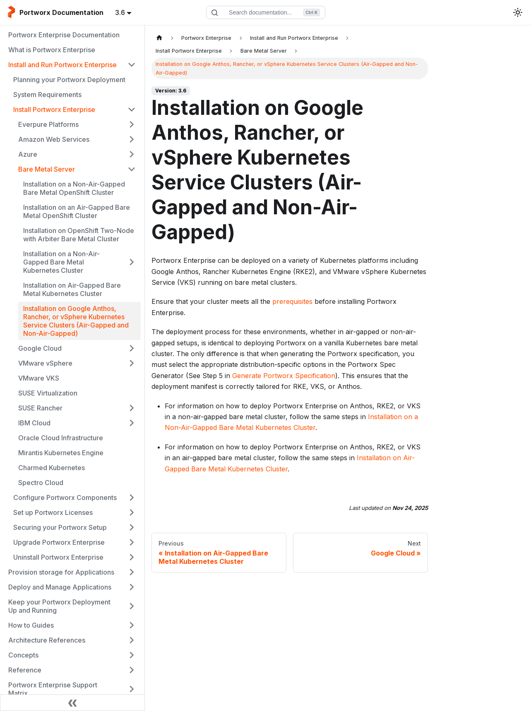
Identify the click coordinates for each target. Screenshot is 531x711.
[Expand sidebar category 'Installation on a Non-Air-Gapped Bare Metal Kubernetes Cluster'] (132, 262)
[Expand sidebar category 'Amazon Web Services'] (132, 139)
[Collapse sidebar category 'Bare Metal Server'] (132, 169)
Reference (24, 670)
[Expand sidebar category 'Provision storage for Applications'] (132, 572)
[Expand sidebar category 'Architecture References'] (132, 640)
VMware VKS (38, 378)
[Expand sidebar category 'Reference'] (132, 670)
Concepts (23, 655)
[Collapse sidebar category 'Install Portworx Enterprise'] (132, 109)
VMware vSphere (45, 363)
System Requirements (47, 94)
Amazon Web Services (53, 139)
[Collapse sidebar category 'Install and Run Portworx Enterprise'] (132, 64)
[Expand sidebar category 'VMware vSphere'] (132, 363)
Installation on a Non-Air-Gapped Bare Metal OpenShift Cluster (74, 188)
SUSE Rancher (40, 408)
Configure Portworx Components (65, 497)
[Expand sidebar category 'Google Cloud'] (132, 348)
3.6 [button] (120, 12)
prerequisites (292, 301)
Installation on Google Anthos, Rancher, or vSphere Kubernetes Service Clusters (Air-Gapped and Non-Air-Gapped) (76, 320)
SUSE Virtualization (47, 393)
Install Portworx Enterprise (54, 109)
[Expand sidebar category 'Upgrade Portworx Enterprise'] (132, 542)
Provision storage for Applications (61, 572)
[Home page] (159, 38)
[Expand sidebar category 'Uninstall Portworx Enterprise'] (132, 557)
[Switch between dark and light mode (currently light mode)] (517, 12)
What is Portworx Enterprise (51, 50)
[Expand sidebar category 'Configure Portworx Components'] (132, 497)
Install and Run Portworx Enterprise (62, 65)
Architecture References (46, 640)
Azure (27, 154)
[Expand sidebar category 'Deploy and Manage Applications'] (132, 587)
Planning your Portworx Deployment (69, 79)
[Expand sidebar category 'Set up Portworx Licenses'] (132, 512)
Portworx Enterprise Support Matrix (52, 689)
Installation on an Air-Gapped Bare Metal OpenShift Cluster (76, 211)
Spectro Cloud (40, 482)
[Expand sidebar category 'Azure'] (132, 154)
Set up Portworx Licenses (53, 512)
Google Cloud (40, 348)
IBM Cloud (34, 423)
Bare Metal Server (46, 169)
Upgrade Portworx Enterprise (59, 542)
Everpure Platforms (48, 124)
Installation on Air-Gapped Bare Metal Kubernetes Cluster (72, 289)
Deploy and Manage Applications (59, 587)
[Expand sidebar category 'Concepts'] (132, 655)
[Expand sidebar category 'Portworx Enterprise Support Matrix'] (132, 689)
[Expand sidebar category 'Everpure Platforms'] (132, 124)
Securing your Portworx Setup (60, 527)
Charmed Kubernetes (51, 467)
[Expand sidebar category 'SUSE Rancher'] (132, 408)
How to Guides (31, 625)
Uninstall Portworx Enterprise (58, 557)
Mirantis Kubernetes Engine (60, 453)
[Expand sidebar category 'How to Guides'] (132, 625)
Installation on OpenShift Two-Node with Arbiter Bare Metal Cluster (78, 234)
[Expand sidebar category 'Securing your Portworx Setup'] (132, 527)
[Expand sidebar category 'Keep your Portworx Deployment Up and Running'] (132, 606)
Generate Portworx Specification (283, 375)
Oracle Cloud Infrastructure (60, 438)
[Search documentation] (265, 12)
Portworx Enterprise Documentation (64, 35)
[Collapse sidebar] (72, 702)
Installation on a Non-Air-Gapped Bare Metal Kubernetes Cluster (61, 262)
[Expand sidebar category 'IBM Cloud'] (132, 423)
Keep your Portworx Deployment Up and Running (59, 606)
